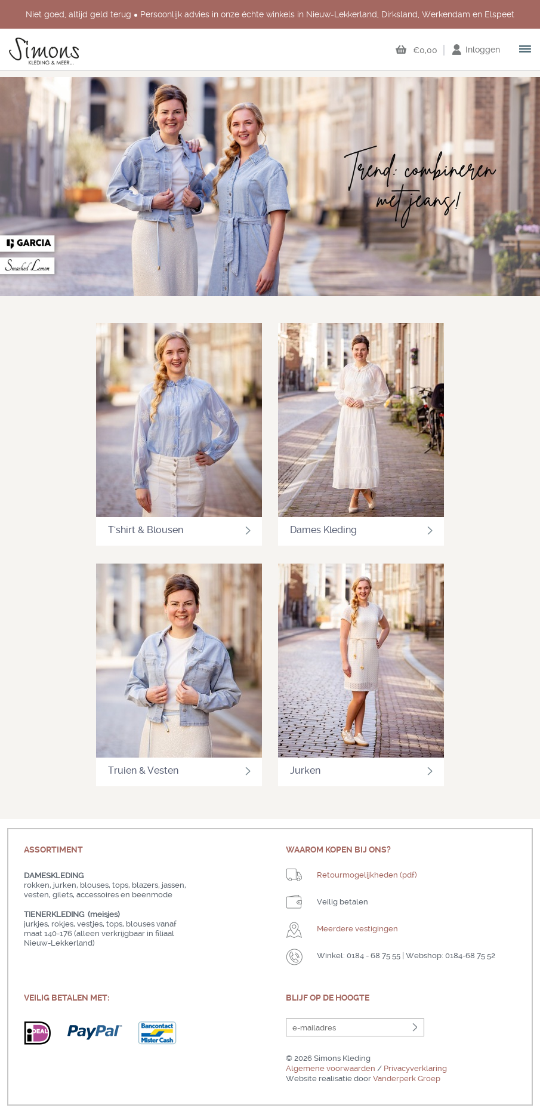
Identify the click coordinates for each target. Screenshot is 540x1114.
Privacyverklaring (415, 1068)
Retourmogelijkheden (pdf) (367, 874)
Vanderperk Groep (406, 1078)
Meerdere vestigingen (357, 928)
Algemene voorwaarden (330, 1068)
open (525, 50)
